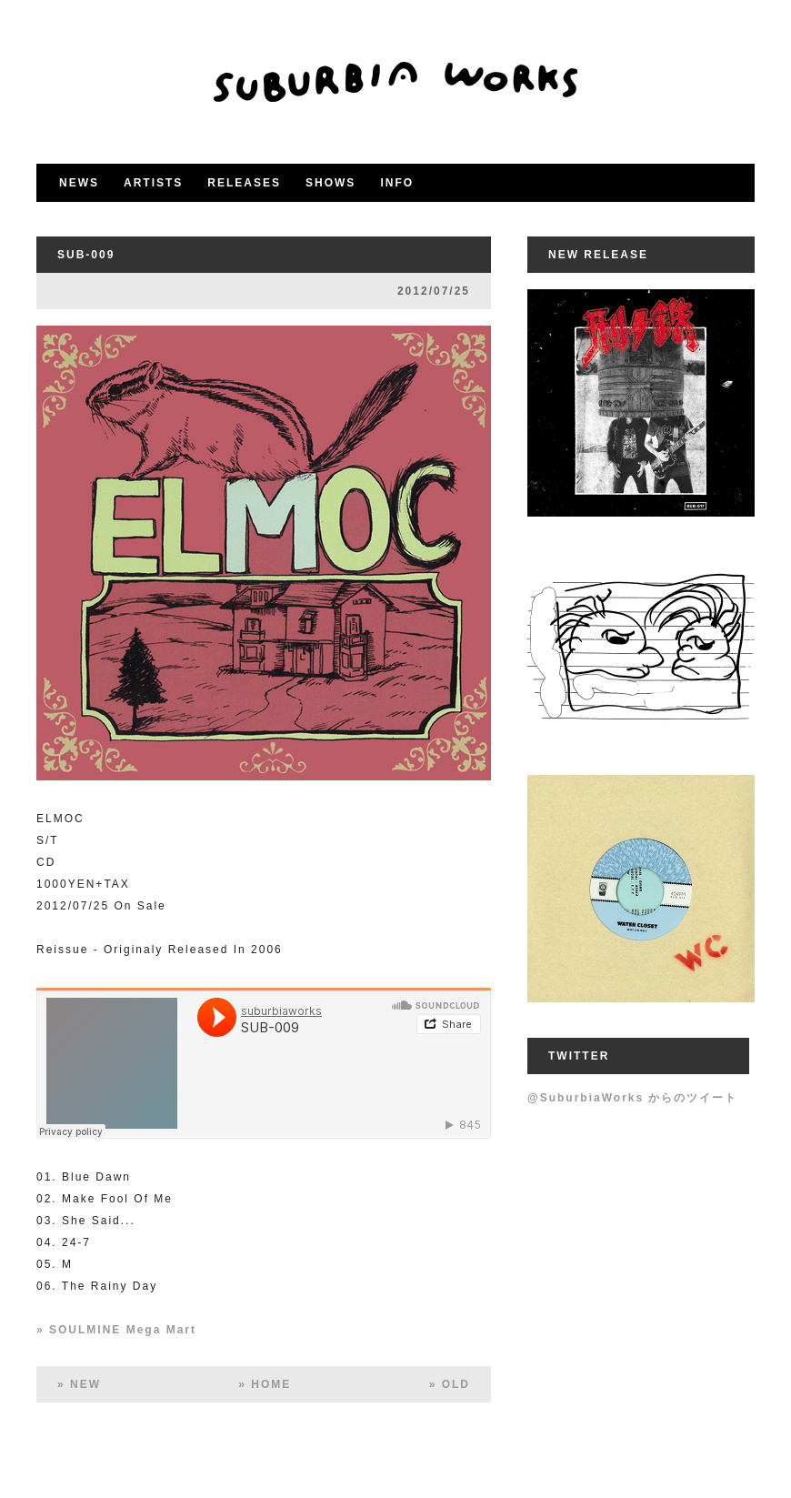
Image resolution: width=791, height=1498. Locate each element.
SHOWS (330, 182)
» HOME (264, 1384)
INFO (397, 182)
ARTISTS (153, 182)
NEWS (79, 182)
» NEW (79, 1384)
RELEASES (244, 182)
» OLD (449, 1384)
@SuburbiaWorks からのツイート (632, 1097)
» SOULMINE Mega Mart (116, 1329)
